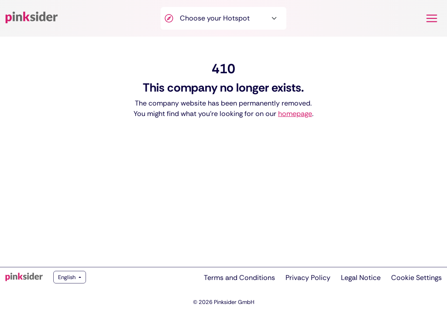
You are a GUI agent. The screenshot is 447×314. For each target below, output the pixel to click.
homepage (295, 113)
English (67, 277)
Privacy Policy (307, 277)
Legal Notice (361, 277)
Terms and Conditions (239, 277)
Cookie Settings (416, 277)
